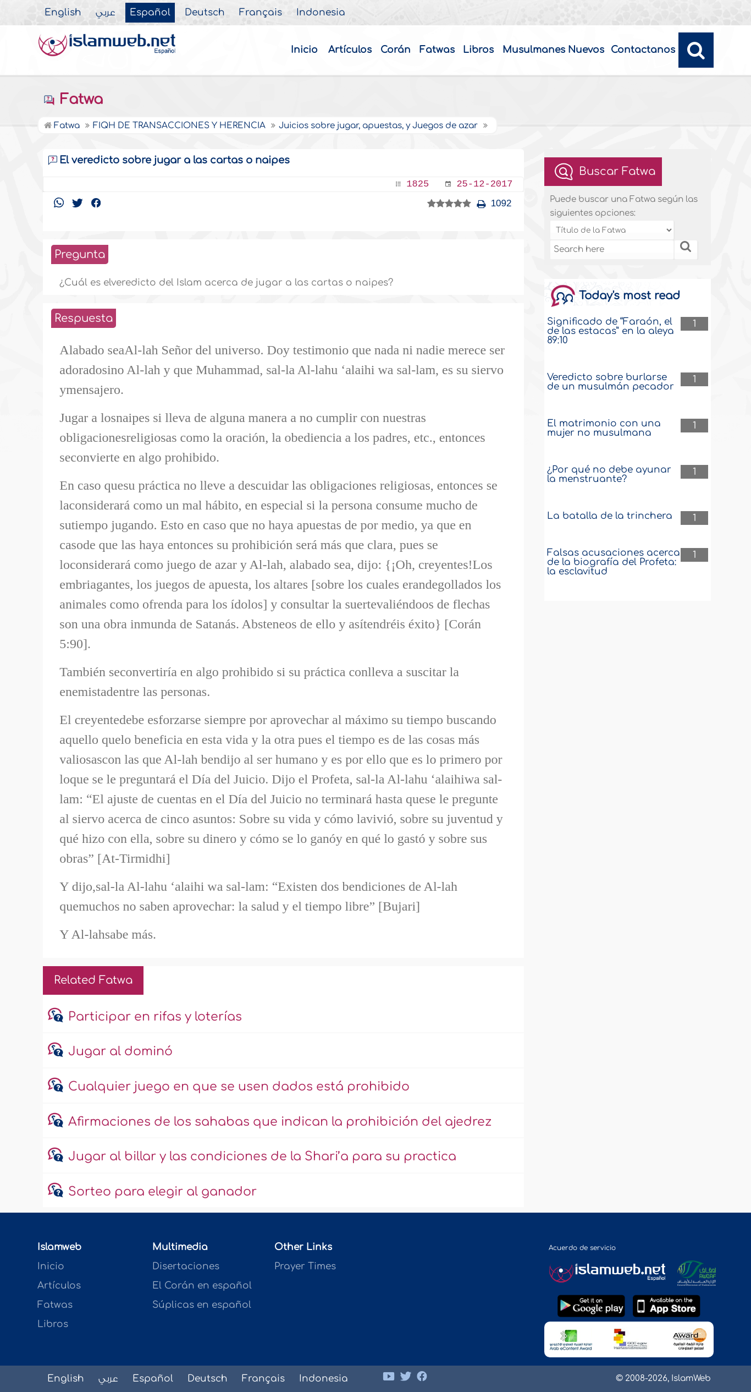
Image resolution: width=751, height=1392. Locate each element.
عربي (105, 13)
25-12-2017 (484, 184)
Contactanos (643, 50)
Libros (478, 50)
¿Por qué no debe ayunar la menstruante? (609, 474)
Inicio (304, 50)
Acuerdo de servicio (582, 1248)
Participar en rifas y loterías (155, 1016)
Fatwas (437, 50)
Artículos (350, 50)
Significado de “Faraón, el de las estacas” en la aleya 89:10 (610, 331)
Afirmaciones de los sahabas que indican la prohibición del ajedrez (280, 1121)
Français (260, 13)
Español (150, 13)
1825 (417, 184)
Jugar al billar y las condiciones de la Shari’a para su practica (262, 1156)
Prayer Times (305, 1266)
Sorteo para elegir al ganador (162, 1191)
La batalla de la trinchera (609, 516)
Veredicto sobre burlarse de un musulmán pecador (610, 382)
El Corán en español (202, 1285)
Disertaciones (185, 1266)
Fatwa (73, 99)
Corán (395, 50)
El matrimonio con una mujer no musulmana (604, 428)
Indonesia (320, 13)
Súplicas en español (201, 1305)
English (63, 13)
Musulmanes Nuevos (553, 50)
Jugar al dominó (120, 1051)
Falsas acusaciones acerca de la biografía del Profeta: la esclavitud (613, 562)
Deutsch (205, 13)
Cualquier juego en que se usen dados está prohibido (239, 1086)
